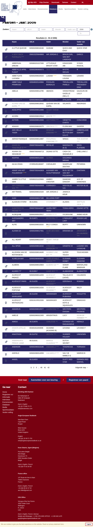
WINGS (65, 139)
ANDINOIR (16, 347)
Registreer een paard (78, 380)
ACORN (15, 116)
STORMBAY (51, 202)
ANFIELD (15, 353)
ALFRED (49, 158)
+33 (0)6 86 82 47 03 (24, 488)
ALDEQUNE (16, 214)
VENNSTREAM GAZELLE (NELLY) (68, 93)
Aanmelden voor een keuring (44, 380)
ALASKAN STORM (19, 202)
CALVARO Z (52, 353)
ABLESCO (17, 100)
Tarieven (65, 2)
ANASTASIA (16, 334)
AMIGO (15, 322)
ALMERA (15, 265)
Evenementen (43, 9)
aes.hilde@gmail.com (25, 490)
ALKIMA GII (16, 231)
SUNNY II (51, 214)
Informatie (6, 397)
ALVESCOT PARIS (19, 281)
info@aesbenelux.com (25, 408)
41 (45, 367)
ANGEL (15, 359)
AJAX (14, 198)
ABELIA (15, 91)
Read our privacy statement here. (53, 524)
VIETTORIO (52, 120)
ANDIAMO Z (52, 347)
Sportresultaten (70, 9)
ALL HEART (16, 240)
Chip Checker (44, 2)
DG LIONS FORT (52, 198)
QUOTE (50, 116)
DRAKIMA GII (68, 231)
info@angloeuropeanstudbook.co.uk (29, 441)
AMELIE (15, 315)
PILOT (49, 359)
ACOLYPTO (16, 110)
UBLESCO (52, 100)
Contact (73, 2)
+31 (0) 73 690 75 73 (24, 406)
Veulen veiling (83, 9)
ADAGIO (15, 126)
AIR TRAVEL (17, 192)
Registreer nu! (7, 394)
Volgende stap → (81, 367)
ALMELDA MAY (18, 259)
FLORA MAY (67, 126)
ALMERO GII (52, 265)
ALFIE (14, 224)
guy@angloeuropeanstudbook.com (29, 518)
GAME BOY (52, 271)
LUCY (65, 315)
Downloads (55, 2)
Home (4, 392)
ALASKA (66, 202)
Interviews (32, 9)
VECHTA (51, 334)
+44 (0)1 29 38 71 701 (25, 438)
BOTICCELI (52, 218)
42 (49, 367)
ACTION (15, 120)
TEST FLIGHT (53, 69)
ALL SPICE (16, 246)
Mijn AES (32, 2)
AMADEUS (16, 309)
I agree (89, 524)
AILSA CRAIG (17, 164)
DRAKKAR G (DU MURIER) (82, 233)
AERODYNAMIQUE (19, 139)
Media (60, 9)
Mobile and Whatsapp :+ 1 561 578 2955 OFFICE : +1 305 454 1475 (40, 516)
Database (53, 9)
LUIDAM (51, 76)
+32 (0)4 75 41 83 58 (24, 466)
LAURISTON (52, 309)
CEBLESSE (52, 322)
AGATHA (15, 158)
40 (41, 367)
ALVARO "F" (16, 271)
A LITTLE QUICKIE (19, 48)
